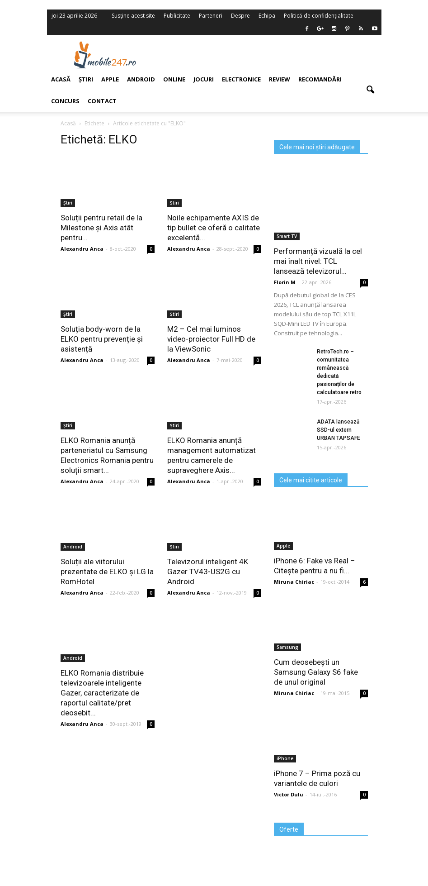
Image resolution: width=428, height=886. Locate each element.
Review (279, 79)
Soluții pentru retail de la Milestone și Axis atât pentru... (101, 227)
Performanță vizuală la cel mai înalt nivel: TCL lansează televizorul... (318, 261)
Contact (102, 101)
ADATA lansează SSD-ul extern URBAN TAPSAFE (338, 430)
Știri (174, 203)
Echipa (267, 15)
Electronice (241, 79)
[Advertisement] (272, 54)
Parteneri (210, 15)
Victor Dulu (288, 794)
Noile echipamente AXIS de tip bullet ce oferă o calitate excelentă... (213, 227)
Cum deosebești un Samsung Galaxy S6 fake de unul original (316, 671)
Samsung (287, 647)
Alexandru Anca (188, 248)
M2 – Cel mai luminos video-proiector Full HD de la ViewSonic (211, 338)
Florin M (285, 282)
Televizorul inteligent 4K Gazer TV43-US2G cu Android (207, 571)
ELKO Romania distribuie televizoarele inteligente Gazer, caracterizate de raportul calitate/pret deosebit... (102, 692)
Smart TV (287, 236)
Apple (110, 79)
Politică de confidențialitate (318, 15)
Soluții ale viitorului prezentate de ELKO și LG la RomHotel (107, 571)
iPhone (285, 758)
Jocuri (203, 79)
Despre (240, 15)
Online (174, 79)
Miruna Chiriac (294, 581)
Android (141, 79)
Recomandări (320, 79)
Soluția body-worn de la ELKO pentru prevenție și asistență (102, 338)
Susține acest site (133, 15)
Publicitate (177, 15)
